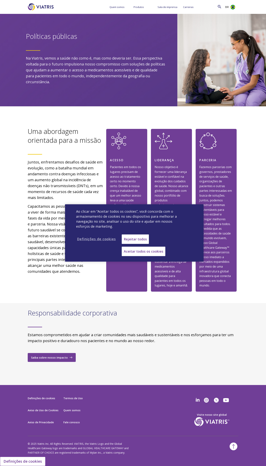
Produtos (139, 7)
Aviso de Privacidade (41, 422)
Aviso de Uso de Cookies (43, 410)
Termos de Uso (73, 398)
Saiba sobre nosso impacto (49, 357)
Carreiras (188, 7)
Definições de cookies (41, 398)
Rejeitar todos (135, 239)
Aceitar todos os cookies (143, 251)
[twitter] (216, 400)
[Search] (212, 6)
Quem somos (117, 7)
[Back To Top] (233, 446)
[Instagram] (206, 400)
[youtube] (226, 400)
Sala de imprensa (167, 7)
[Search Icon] (219, 6)
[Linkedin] (198, 400)
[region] (134, 233)
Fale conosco (71, 422)
